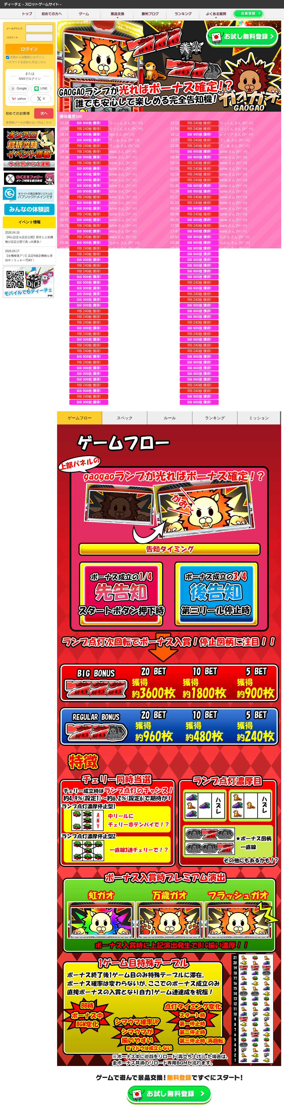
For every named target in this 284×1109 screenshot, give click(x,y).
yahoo (18, 98)
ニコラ (114, 397)
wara (113, 152)
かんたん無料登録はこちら (169, 1094)
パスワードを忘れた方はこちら (26, 62)
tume (223, 152)
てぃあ (114, 140)
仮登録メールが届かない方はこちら (29, 122)
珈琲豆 (225, 300)
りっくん (116, 123)
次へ (29, 113)
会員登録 (242, 37)
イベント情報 (29, 222)
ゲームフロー (80, 418)
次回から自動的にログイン (27, 57)
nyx (112, 134)
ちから (225, 237)
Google (19, 88)
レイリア (226, 134)
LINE (40, 88)
